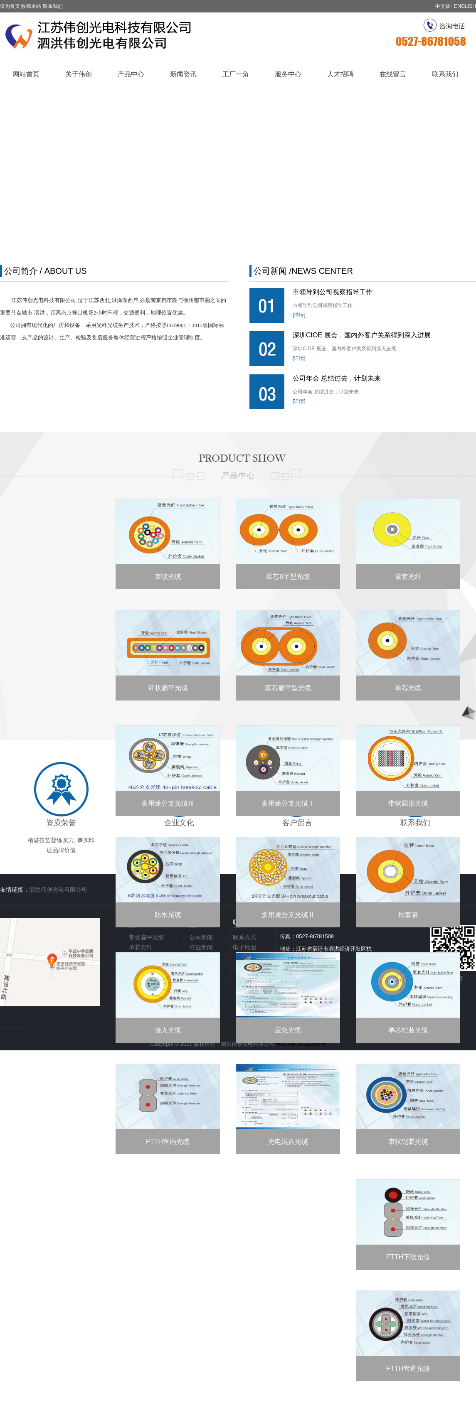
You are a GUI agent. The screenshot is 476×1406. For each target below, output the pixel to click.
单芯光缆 (408, 687)
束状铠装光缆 (408, 1141)
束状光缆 (168, 576)
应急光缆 (288, 1030)
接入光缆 (168, 1030)
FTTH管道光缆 (408, 1368)
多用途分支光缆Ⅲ (168, 803)
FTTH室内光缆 (168, 1141)
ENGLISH (465, 6)
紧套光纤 (408, 576)
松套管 (408, 914)
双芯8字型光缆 (288, 576)
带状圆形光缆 (408, 803)
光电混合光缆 (288, 1141)
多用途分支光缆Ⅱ (288, 914)
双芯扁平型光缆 (288, 687)
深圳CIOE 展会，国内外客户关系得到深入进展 (362, 335)
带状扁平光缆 (168, 687)
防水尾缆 (168, 914)
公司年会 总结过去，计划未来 (337, 378)
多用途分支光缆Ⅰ (288, 803)
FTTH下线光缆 (408, 1257)
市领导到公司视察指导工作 (332, 291)
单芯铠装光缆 (408, 1030)
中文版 (442, 6)
